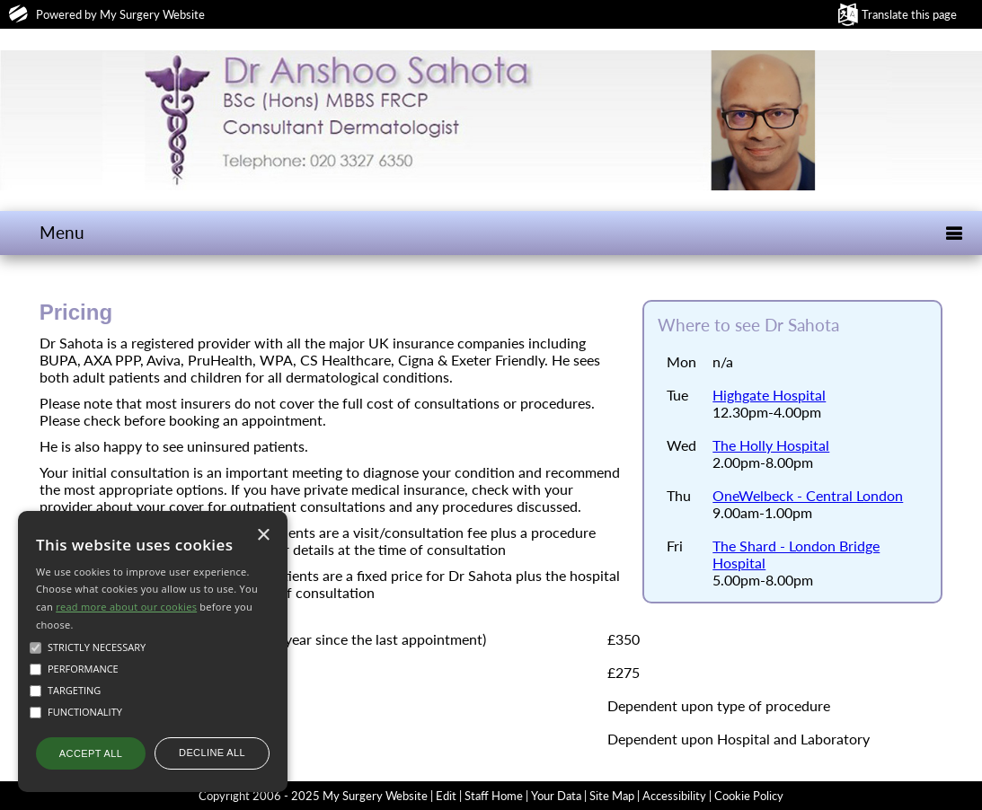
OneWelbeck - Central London (807, 495)
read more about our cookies (126, 606)
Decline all (212, 752)
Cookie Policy (748, 795)
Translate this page (909, 14)
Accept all (90, 753)
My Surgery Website (152, 14)
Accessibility (674, 795)
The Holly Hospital (770, 444)
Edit (446, 795)
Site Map (611, 795)
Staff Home (493, 795)
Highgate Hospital (769, 394)
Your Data (556, 795)
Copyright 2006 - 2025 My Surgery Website (313, 795)
